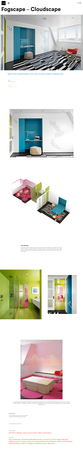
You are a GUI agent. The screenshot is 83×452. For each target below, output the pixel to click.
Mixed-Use (53, 441)
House (24, 441)
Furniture (18, 441)
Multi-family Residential (64, 441)
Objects (40, 433)
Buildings (19, 433)
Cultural (53, 439)
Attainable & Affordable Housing (32, 439)
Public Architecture (15, 443)
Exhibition (12, 441)
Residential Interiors (11, 82)
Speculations (47, 433)
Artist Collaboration (15, 439)
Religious (31, 443)
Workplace (51, 443)
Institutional (30, 441)
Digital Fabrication (62, 439)
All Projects (12, 433)
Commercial (46, 439)
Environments (33, 433)
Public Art (24, 443)
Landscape (38, 441)
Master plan (45, 441)
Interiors (25, 433)
